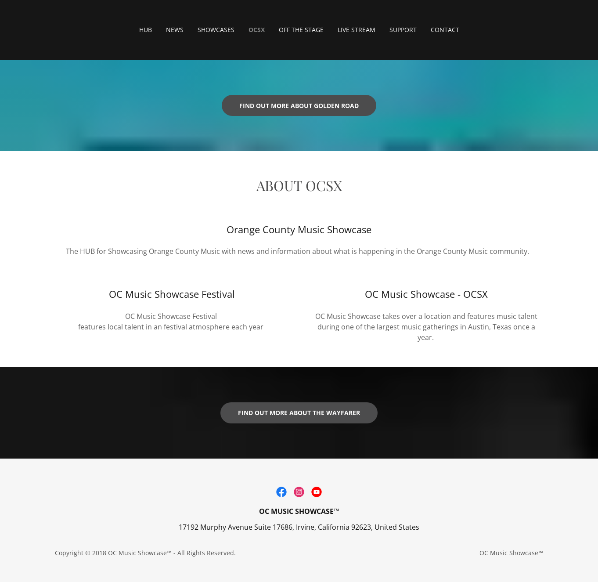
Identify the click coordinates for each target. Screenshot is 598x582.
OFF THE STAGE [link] (301, 29)
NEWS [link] (175, 29)
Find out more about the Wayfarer (299, 412)
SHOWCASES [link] (216, 29)
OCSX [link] (257, 29)
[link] (281, 492)
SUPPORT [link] (403, 29)
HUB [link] (145, 29)
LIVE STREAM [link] (356, 29)
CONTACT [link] (445, 29)
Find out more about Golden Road (299, 105)
